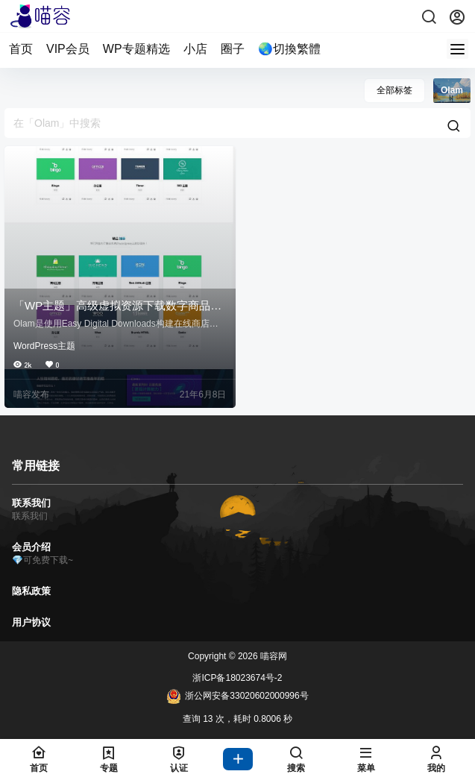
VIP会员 (67, 49)
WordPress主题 (44, 346)
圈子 (233, 49)
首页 (21, 49)
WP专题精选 (136, 49)
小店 (195, 49)
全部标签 (394, 90)
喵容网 (272, 656)
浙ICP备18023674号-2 (237, 678)
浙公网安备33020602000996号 (237, 696)
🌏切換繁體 (289, 49)
